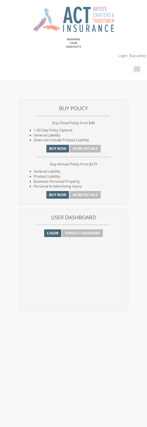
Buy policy (137, 55)
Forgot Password (82, 233)
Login (122, 55)
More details (85, 148)
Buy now (57, 148)
